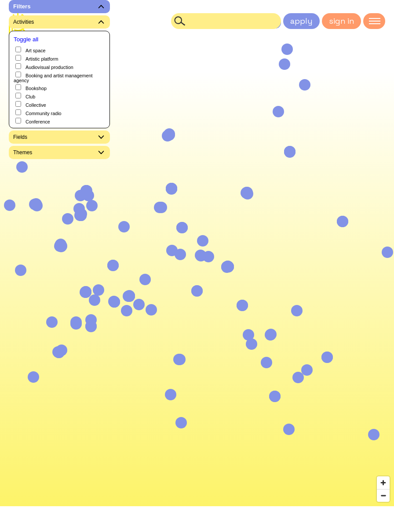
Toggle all (26, 39)
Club (25, 96)
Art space (30, 50)
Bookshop (31, 87)
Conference (32, 121)
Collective (30, 104)
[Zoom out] (383, 495)
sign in (341, 21)
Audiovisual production (44, 66)
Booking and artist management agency (53, 77)
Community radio (38, 112)
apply (301, 21)
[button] (304, 85)
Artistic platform (36, 58)
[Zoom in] (383, 482)
